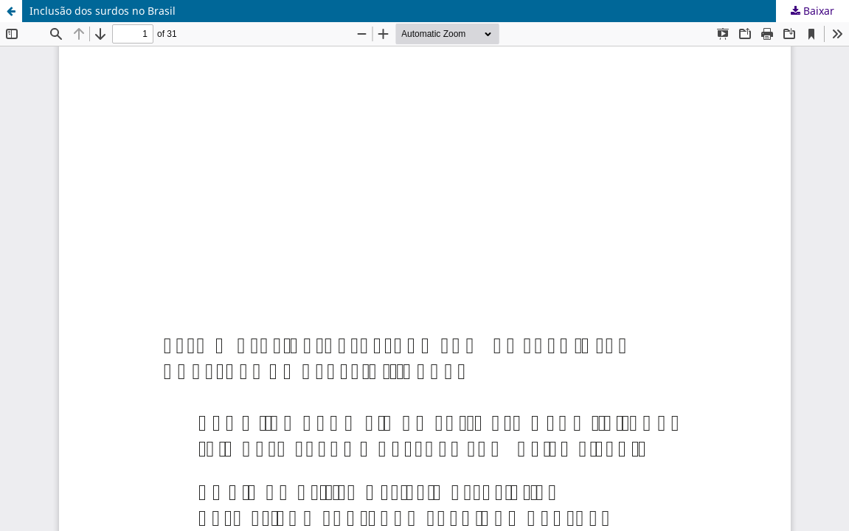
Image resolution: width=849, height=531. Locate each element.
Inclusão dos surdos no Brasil (103, 11)
